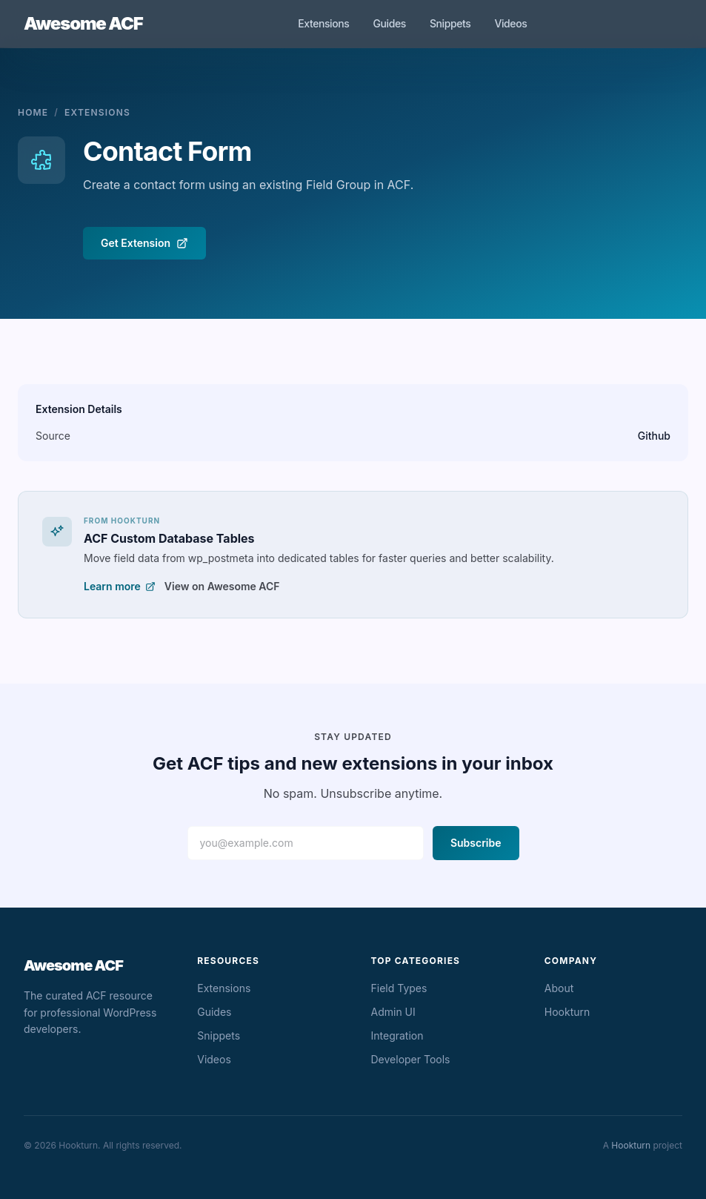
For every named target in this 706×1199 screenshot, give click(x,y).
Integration (397, 1035)
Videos (510, 23)
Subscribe (476, 842)
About (559, 988)
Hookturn (567, 1011)
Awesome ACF (83, 23)
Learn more (120, 586)
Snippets (450, 23)
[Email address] (305, 843)
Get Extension (144, 243)
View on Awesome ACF (222, 586)
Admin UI (393, 1011)
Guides (389, 23)
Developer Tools (410, 1059)
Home (33, 112)
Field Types (399, 988)
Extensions (323, 23)
